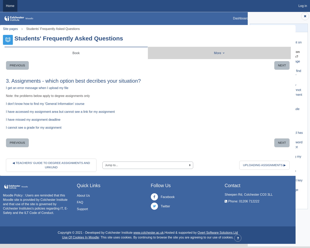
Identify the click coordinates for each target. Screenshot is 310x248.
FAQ (67, 202)
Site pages (10, 29)
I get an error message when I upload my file (37, 88)
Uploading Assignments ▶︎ (213, 165)
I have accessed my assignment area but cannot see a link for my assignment (60, 111)
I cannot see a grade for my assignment (33, 127)
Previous (17, 65)
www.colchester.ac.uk (123, 236)
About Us (70, 195)
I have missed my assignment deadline (33, 119)
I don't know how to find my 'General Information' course (45, 103)
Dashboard (240, 18)
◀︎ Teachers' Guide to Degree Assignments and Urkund (43, 165)
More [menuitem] (180, 53)
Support (69, 209)
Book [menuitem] (63, 53)
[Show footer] (237, 238)
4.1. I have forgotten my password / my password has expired (282, 134)
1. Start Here (263, 39)
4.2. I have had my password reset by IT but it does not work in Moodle (282, 148)
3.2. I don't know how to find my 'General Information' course (281, 77)
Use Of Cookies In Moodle (55, 241)
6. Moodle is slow (266, 167)
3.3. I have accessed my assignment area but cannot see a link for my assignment (282, 91)
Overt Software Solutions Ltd (192, 236)
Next (231, 65)
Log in (302, 6)
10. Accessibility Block (269, 201)
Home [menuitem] (10, 6)
